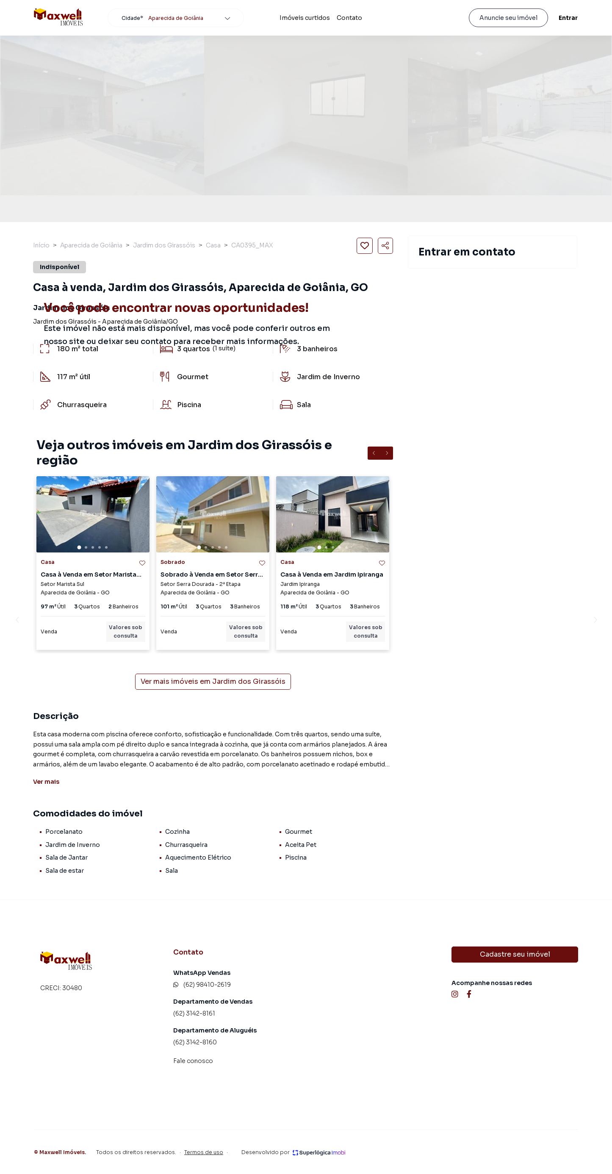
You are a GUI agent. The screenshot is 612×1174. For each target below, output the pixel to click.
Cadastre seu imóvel (515, 954)
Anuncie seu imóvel (508, 18)
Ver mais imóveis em (213, 682)
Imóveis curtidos (305, 18)
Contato (349, 18)
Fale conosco (193, 1061)
